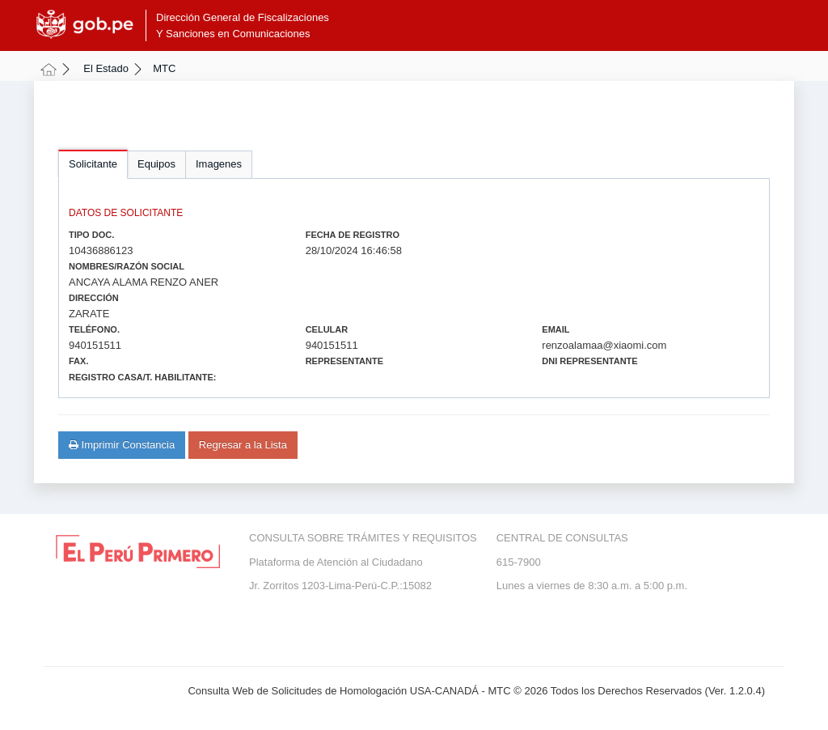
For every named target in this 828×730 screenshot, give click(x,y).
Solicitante (93, 164)
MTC (164, 68)
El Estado (106, 68)
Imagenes (219, 164)
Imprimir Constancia (122, 445)
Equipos (156, 164)
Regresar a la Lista (243, 445)
